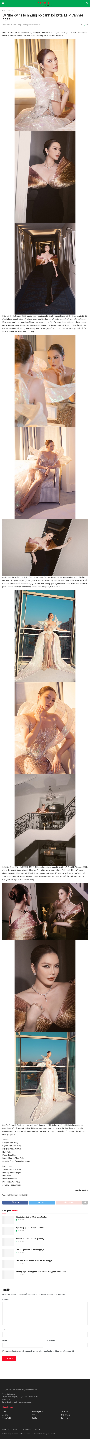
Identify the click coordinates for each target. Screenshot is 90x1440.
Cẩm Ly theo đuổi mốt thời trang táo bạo (31, 1217)
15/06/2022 (6, 25)
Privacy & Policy (26, 1430)
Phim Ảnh (64, 1412)
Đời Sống (35, 1416)
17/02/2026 (20, 1275)
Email (5, 1341)
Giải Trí (34, 1419)
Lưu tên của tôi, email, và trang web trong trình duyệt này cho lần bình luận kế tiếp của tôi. (39, 1352)
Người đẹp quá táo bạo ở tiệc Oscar (30, 1228)
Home (4, 11)
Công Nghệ (6, 1419)
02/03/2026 (20, 1242)
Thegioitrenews (13, 1434)
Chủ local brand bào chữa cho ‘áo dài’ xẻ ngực (34, 1261)
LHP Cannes (12, 1195)
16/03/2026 (20, 1231)
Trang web (51, 1341)
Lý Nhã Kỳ (23, 1195)
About (4, 1430)
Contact (38, 1430)
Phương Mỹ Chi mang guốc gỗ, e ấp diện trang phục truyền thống (41, 1272)
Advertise (13, 1430)
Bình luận (6, 1300)
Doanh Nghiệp (37, 1412)
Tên (4, 1330)
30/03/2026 (20, 1220)
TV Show (64, 1419)
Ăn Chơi (5, 1416)
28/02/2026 (20, 1253)
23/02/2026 (20, 1264)
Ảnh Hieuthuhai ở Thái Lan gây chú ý (30, 1239)
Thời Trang (11, 11)
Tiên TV (52, 1434)
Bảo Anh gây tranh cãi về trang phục (30, 1250)
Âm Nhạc (5, 1412)
